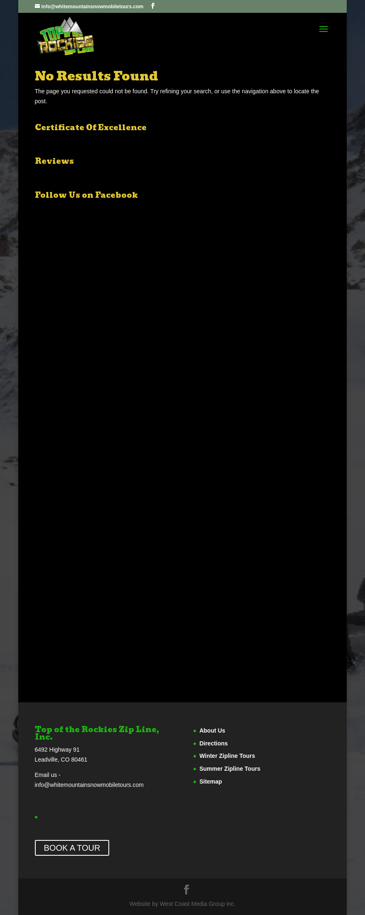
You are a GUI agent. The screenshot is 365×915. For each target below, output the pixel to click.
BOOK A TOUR (72, 847)
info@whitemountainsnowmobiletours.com (89, 785)
